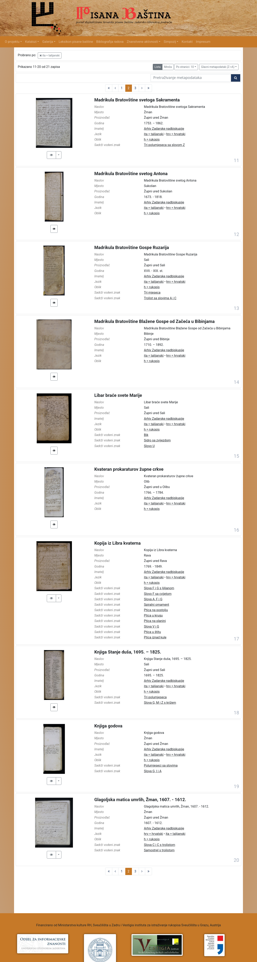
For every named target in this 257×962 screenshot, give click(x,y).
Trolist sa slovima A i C (160, 298)
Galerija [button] (47, 42)
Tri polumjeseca (155, 697)
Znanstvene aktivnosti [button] (142, 42)
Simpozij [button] (170, 42)
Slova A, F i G (153, 599)
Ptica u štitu (152, 632)
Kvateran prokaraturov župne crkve (129, 469)
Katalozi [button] (31, 42)
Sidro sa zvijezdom (157, 440)
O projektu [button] (12, 42)
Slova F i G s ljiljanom (159, 588)
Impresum (203, 42)
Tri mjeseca (152, 292)
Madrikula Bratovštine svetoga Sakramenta (137, 99)
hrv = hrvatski (175, 134)
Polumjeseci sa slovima (161, 765)
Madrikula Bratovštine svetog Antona (131, 173)
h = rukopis (152, 139)
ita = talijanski (50, 55)
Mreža (168, 66)
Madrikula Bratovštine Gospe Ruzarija (131, 247)
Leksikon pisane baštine (76, 42)
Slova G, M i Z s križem (160, 703)
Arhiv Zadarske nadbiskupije (164, 129)
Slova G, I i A (152, 771)
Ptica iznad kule (155, 637)
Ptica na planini (155, 621)
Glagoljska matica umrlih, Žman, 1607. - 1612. (140, 799)
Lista (158, 66)
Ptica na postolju (156, 610)
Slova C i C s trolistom (159, 845)
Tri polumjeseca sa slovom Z (164, 145)
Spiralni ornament (156, 605)
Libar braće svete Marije (118, 395)
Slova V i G (151, 626)
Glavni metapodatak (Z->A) (217, 66)
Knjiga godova (108, 725)
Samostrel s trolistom (159, 850)
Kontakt (187, 42)
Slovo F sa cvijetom (157, 594)
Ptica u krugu (153, 615)
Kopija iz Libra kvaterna (117, 543)
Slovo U (149, 446)
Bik (146, 435)
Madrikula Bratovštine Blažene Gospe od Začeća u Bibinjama (154, 321)
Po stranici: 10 (185, 66)
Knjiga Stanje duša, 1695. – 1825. (127, 652)
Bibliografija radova (109, 42)
